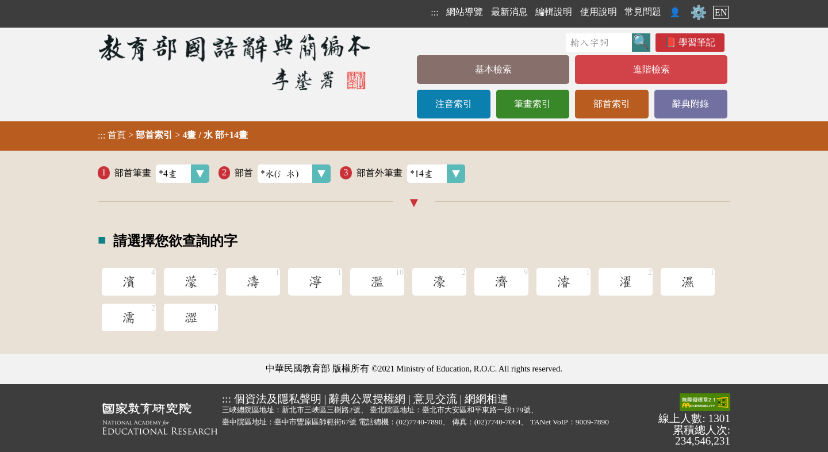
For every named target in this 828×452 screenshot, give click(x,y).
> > (173, 135)
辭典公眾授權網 (367, 399)
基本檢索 (493, 69)
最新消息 (509, 12)
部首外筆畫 (410, 173)
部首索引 (611, 104)
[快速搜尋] (599, 42)
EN (721, 12)
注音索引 (453, 104)
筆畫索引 (532, 104)
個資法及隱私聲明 (277, 399)
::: (434, 12)
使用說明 (598, 12)
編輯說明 (553, 12)
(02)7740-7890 (419, 421)
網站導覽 (464, 12)
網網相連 (486, 399)
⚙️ (698, 12)
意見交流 (435, 399)
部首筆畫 (161, 173)
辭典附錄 (690, 104)
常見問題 (642, 12)
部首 (283, 173)
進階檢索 (651, 69)
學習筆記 (696, 42)
